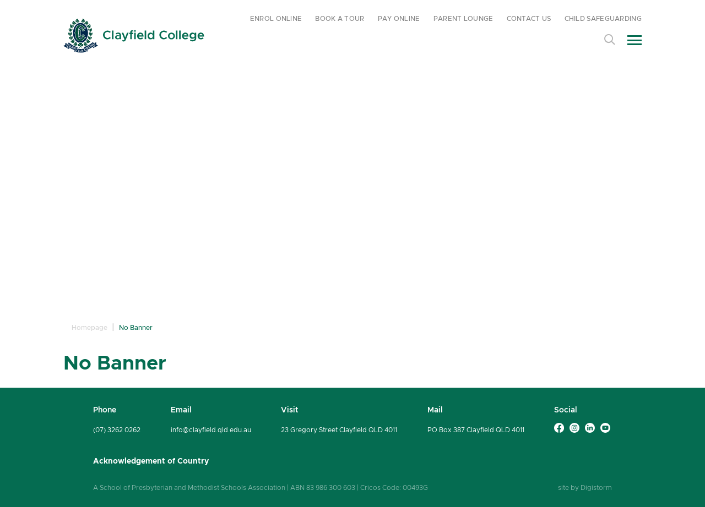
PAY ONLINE (399, 18)
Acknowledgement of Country (151, 461)
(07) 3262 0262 (116, 430)
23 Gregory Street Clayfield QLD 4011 (339, 430)
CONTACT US (529, 18)
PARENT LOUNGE (463, 18)
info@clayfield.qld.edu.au (211, 430)
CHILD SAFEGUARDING (603, 18)
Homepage (89, 327)
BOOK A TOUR (339, 18)
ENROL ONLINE (276, 18)
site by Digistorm (585, 487)
